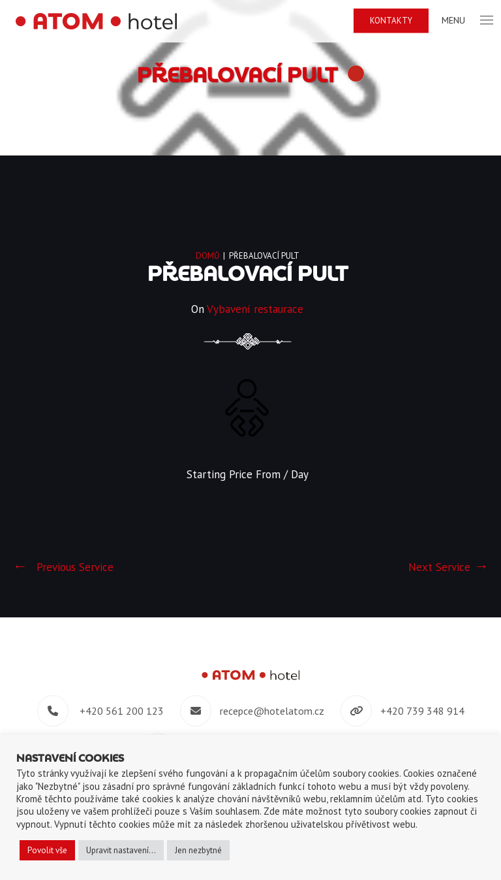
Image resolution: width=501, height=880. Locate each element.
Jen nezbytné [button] (198, 850)
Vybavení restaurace (255, 309)
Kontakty (391, 20)
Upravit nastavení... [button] (121, 850)
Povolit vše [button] (47, 850)
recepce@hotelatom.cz (272, 710)
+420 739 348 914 (422, 710)
